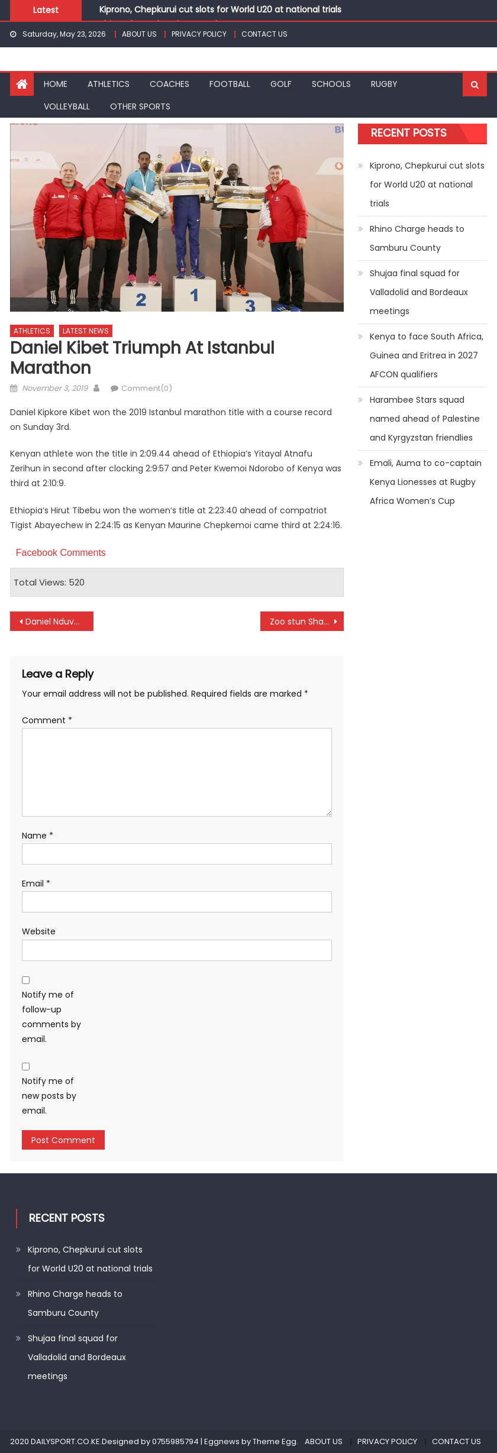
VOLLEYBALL (67, 106)
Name (37, 836)
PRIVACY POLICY (199, 34)
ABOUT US (139, 34)
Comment (47, 720)
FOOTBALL (229, 84)
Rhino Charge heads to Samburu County (417, 238)
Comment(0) (146, 388)
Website (39, 931)
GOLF (281, 84)
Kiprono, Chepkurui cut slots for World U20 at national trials (220, 9)
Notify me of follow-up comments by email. (51, 1017)
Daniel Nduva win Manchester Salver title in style (59, 621)
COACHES (169, 84)
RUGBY (384, 84)
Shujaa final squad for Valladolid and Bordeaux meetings (419, 292)
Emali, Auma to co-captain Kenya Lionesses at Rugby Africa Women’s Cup (426, 482)
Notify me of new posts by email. (49, 1096)
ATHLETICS (109, 84)
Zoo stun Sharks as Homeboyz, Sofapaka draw (307, 621)
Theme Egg (274, 1441)
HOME (55, 84)
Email (36, 883)
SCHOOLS (331, 84)
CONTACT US (264, 34)
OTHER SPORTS (140, 106)
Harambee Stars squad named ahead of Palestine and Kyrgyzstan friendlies (425, 419)
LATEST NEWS (86, 331)
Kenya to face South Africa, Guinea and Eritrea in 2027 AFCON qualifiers (426, 355)
